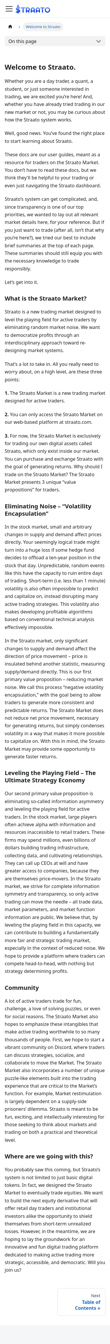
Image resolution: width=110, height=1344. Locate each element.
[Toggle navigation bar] (9, 8)
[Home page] (10, 26)
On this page (23, 41)
